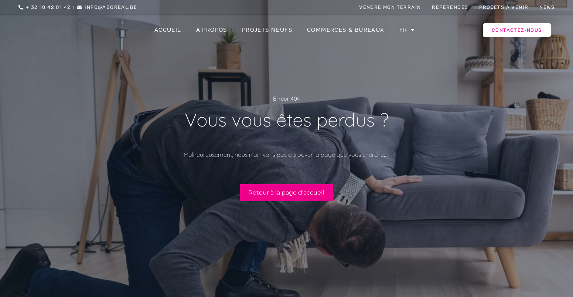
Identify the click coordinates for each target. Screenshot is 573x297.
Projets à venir (503, 7)
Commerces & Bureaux (346, 30)
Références (450, 7)
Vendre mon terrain (390, 7)
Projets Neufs (267, 30)
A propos (211, 30)
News (547, 7)
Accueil (167, 30)
